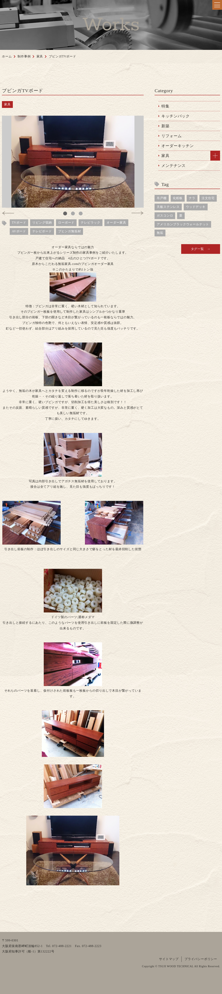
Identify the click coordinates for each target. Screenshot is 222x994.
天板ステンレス (168, 206)
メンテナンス (173, 165)
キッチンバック (175, 116)
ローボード (66, 222)
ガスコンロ (165, 215)
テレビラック (90, 222)
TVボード (19, 222)
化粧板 (178, 198)
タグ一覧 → (201, 249)
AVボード (19, 231)
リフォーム (171, 136)
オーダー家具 (116, 222)
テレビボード (42, 231)
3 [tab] (81, 213)
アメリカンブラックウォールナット (183, 224)
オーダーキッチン (177, 146)
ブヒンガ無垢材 (69, 231)
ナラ (192, 198)
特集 (165, 106)
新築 (165, 126)
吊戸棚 (161, 198)
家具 (7, 104)
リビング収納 (42, 222)
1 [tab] (65, 213)
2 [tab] (73, 213)
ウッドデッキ (195, 206)
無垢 (160, 232)
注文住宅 (208, 198)
